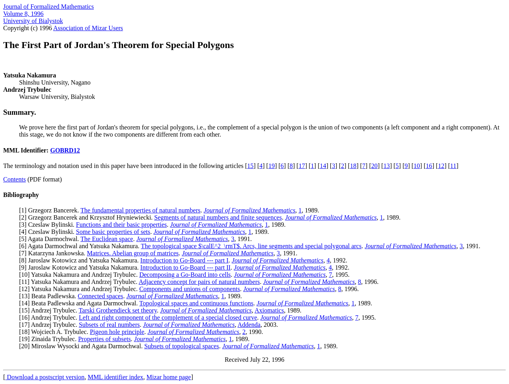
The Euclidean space (106, 238)
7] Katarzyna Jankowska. (54, 253)
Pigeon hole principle (117, 331)
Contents (14, 179)
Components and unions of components (189, 289)
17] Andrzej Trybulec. (50, 324)
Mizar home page (168, 377)
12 (441, 165)
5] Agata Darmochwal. (50, 238)
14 (323, 165)
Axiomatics (269, 310)
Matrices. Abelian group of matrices (133, 253)
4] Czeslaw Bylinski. (48, 231)
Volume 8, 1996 (23, 13)
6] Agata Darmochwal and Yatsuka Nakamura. (81, 246)
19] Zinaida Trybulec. (49, 339)
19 (271, 165)
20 (374, 165)
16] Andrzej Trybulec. (50, 317)
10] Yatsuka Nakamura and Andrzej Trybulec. (80, 274)
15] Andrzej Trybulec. (50, 310)
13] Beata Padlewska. (49, 296)
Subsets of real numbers (109, 324)
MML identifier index (115, 377)
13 (386, 165)
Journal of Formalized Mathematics (48, 6)
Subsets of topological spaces (181, 346)
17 (302, 165)
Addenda (248, 324)
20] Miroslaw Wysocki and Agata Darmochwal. (82, 346)
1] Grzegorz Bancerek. (50, 210)
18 (353, 165)
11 (453, 165)
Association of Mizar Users (88, 28)
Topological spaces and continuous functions (196, 303)
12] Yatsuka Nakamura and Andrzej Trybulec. (80, 289)
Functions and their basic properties (121, 224)
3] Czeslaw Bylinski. (48, 224)
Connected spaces (100, 296)
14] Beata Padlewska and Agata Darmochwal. (80, 303)
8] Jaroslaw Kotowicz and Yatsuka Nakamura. (80, 260)
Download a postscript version (44, 377)
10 (417, 165)
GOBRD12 (65, 150)
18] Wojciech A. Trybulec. (55, 331)
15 (250, 165)
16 (429, 165)
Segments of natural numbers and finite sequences (218, 217)
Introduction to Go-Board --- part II (185, 267)
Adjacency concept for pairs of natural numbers (199, 281)
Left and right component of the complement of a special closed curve (168, 317)
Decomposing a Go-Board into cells (185, 274)
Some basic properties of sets (113, 231)
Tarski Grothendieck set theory (118, 310)
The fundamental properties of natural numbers (140, 210)
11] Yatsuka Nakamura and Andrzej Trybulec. (79, 281)
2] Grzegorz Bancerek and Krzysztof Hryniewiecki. (87, 217)
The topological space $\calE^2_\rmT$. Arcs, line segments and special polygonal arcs (251, 246)
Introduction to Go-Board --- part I (184, 260)
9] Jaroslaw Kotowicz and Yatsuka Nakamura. (80, 267)
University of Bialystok (33, 20)
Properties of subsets (104, 339)
